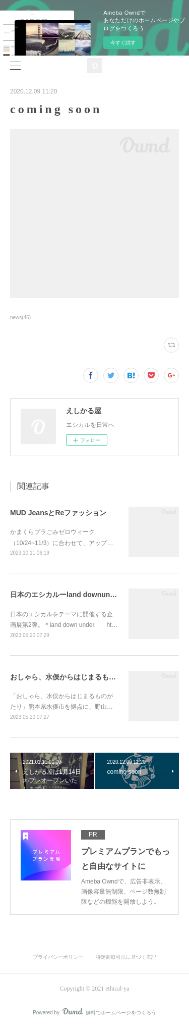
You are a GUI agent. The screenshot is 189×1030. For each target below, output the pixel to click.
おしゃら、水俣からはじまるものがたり (73, 677)
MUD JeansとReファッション (58, 513)
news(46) (20, 317)
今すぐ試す (123, 42)
